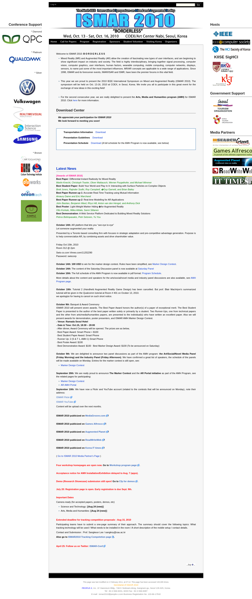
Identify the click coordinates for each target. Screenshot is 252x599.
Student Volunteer (133, 41)
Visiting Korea (154, 41)
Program (84, 41)
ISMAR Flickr (63, 397)
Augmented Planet (95, 431)
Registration (99, 41)
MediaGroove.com (95, 415)
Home (54, 41)
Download (100, 132)
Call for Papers (68, 41)
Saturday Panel (146, 268)
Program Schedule (151, 273)
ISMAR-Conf (96, 546)
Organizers (171, 41)
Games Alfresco (94, 424)
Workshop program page (123, 465)
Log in (53, 4)
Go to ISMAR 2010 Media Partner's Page (79, 456)
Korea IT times (93, 448)
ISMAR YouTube (64, 402)
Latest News (66, 168)
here (75, 100)
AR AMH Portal (68, 385)
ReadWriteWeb (93, 440)
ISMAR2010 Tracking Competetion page (89, 537)
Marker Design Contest (164, 264)
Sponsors (114, 41)
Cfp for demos (127, 481)
